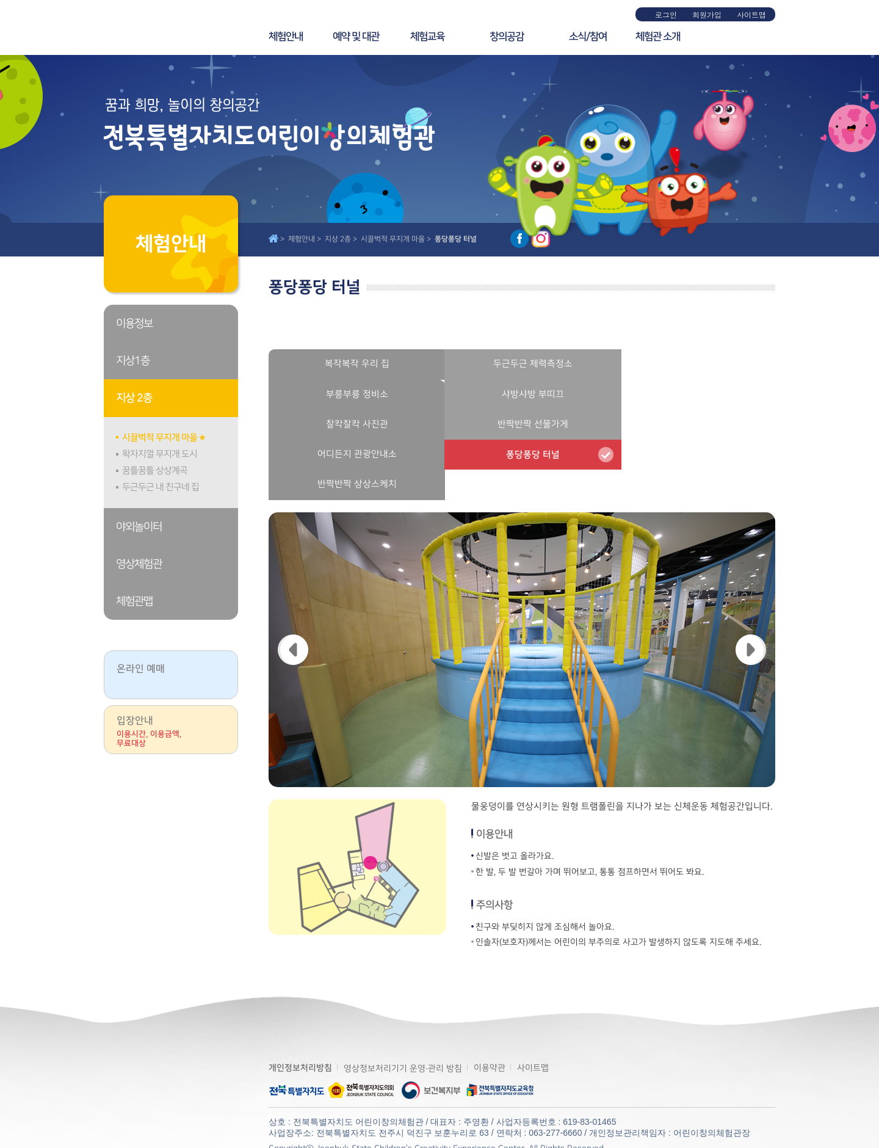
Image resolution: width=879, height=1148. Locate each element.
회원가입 (707, 14)
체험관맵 (134, 601)
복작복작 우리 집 (352, 364)
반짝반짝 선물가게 (689, 394)
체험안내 (286, 36)
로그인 (666, 14)
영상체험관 (139, 564)
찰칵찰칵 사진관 (521, 394)
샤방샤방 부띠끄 (353, 394)
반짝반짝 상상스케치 (689, 424)
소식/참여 (588, 36)
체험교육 (427, 36)
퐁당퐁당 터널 (521, 425)
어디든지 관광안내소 (352, 424)
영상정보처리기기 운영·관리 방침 (403, 1007)
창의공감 (507, 36)
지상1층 (133, 360)
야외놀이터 (139, 526)
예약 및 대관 (356, 36)
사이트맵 (751, 14)
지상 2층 (134, 398)
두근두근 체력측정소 (521, 364)
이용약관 (489, 1007)
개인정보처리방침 (300, 1007)
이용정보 (134, 323)
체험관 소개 (657, 36)
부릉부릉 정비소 (690, 364)
